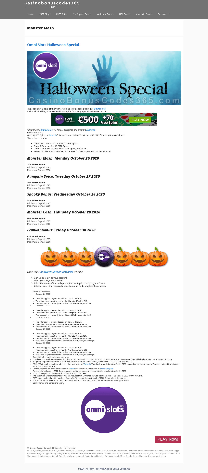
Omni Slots (100, 108)
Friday (160, 450)
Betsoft (61, 450)
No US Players (160, 453)
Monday (66, 453)
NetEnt (108, 453)
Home (30, 14)
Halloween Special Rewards (55, 272)
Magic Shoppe (106, 368)
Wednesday (161, 456)
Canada (80, 450)
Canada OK (89, 450)
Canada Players (101, 450)
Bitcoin (69, 450)
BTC (74, 450)
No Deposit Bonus (82, 14)
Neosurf (100, 453)
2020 (32, 450)
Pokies (87, 456)
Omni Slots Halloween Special (53, 44)
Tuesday (151, 456)
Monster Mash (90, 453)
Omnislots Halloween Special (71, 456)
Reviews (165, 14)
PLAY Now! (167, 439)
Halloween (168, 450)
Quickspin (109, 456)
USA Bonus (124, 14)
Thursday (143, 456)
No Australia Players (144, 453)
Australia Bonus (144, 14)
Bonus (33, 448)
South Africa (119, 456)
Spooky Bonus (132, 456)
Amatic (38, 450)
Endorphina (122, 450)
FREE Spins (61, 14)
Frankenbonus (150, 450)
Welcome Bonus (105, 14)
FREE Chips (45, 14)
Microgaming (56, 453)
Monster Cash (77, 453)
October (170, 453)
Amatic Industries (49, 450)
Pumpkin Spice (97, 456)
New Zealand (117, 453)
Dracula (53, 135)
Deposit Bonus (43, 448)
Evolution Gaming (135, 450)
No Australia (129, 453)
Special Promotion (68, 448)
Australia (90, 129)
